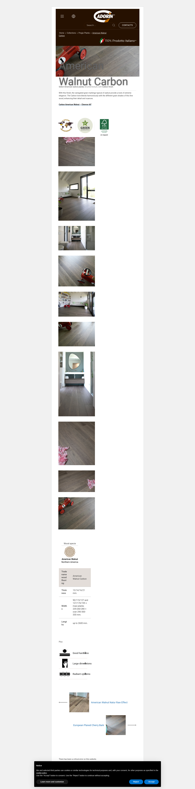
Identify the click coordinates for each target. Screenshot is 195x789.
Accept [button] (151, 782)
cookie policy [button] (41, 773)
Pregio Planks (84, 33)
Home (61, 33)
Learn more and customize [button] (52, 782)
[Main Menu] (62, 16)
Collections (71, 33)
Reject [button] (136, 782)
